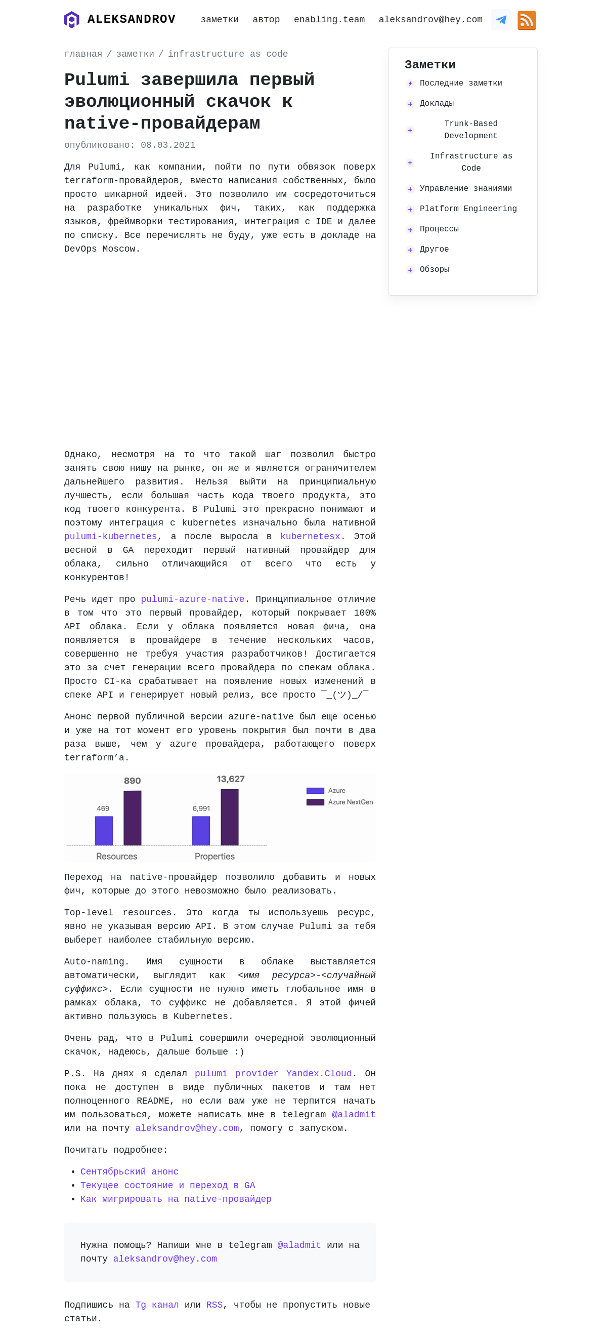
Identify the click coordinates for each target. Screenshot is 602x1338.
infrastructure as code (228, 54)
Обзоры (434, 269)
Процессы (439, 229)
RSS (214, 1305)
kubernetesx (310, 537)
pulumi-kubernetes (110, 537)
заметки (219, 20)
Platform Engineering (468, 209)
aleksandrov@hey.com (431, 20)
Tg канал (157, 1305)
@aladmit (354, 1115)
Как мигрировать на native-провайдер (176, 1199)
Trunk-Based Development (471, 130)
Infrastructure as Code (471, 162)
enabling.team (329, 20)
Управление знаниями (466, 188)
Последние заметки (461, 83)
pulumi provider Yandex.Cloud (273, 1074)
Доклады (437, 103)
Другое (434, 249)
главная (83, 54)
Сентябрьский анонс (129, 1172)
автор (266, 20)
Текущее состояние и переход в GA (167, 1186)
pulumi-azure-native (192, 599)
